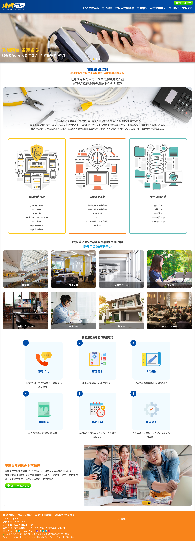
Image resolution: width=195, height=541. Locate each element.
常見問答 (187, 8)
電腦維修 (142, 8)
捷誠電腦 (40, 537)
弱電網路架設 (158, 8)
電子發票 (107, 8)
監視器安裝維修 (124, 8)
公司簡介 (174, 8)
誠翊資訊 (70, 537)
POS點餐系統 (91, 8)
